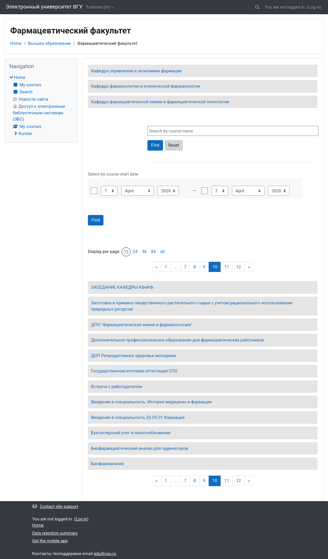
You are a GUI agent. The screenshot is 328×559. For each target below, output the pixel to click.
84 (153, 251)
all (162, 251)
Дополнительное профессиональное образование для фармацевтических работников (177, 340)
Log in (314, 7)
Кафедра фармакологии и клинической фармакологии (145, 86)
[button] (257, 7)
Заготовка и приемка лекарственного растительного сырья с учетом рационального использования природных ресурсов (191, 306)
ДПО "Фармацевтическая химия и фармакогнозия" (141, 324)
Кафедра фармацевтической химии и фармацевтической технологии (160, 101)
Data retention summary (55, 533)
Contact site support (55, 506)
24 (135, 251)
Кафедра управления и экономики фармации (136, 70)
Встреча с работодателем (116, 386)
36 (144, 251)
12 (126, 251)
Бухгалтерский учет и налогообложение (130, 432)
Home (16, 43)
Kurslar (25, 133)
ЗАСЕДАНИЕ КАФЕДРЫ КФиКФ (122, 287)
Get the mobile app (50, 540)
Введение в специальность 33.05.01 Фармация (138, 417)
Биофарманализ (107, 463)
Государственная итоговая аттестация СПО (134, 371)
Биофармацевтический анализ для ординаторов (139, 448)
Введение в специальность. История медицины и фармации (151, 401)
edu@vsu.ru (105, 553)
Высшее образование (49, 43)
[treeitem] (41, 105)
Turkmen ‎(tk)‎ (98, 7)
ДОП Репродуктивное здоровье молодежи (133, 355)
